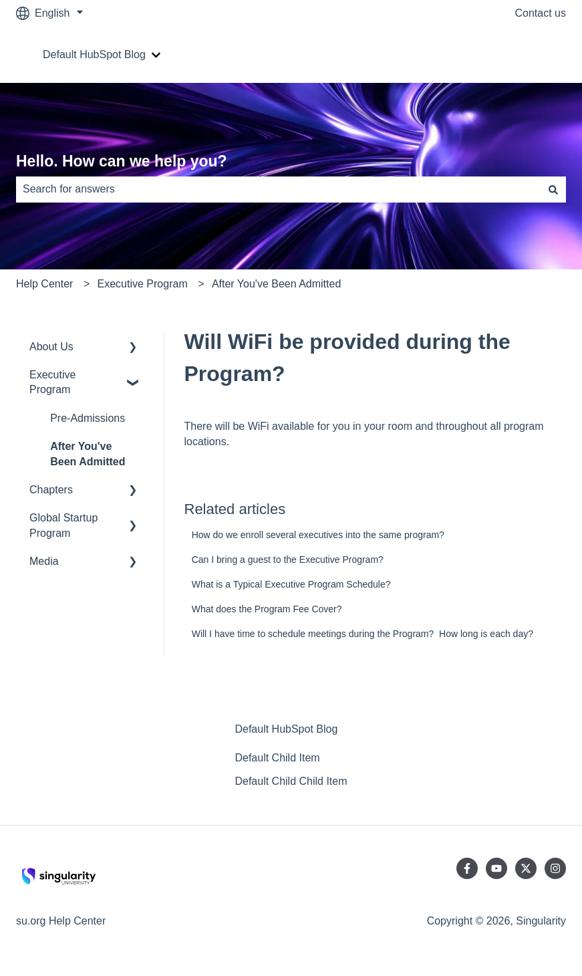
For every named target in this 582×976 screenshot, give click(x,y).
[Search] (553, 189)
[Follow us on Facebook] (467, 868)
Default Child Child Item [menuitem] (291, 781)
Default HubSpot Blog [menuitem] (286, 729)
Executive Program (143, 283)
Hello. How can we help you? (121, 161)
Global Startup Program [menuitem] (63, 525)
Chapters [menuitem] (51, 489)
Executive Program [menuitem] (52, 382)
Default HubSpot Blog (94, 54)
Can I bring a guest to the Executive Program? (288, 559)
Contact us (540, 13)
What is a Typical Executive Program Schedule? (291, 584)
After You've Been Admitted (276, 283)
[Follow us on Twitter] (526, 868)
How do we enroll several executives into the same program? (318, 534)
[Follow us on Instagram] (555, 868)
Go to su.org (523, 54)
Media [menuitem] (44, 561)
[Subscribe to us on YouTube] (496, 868)
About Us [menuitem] (51, 346)
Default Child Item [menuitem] (277, 757)
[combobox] (278, 189)
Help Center (44, 283)
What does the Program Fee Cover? (267, 609)
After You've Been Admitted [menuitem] (87, 454)
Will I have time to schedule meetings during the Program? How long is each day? (362, 633)
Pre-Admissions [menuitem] (87, 418)
